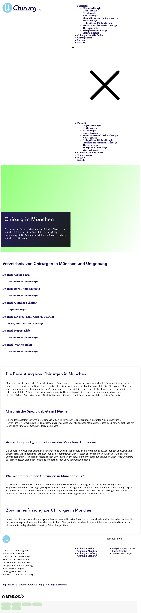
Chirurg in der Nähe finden (90, 35)
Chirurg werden (84, 38)
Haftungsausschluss (56, 584)
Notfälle (81, 42)
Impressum (8, 584)
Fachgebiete (82, 6)
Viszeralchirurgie (91, 33)
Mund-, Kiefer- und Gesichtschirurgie (100, 18)
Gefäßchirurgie (90, 11)
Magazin (81, 40)
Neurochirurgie (90, 20)
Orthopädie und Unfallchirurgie (98, 23)
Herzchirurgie (89, 13)
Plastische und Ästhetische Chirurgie (100, 25)
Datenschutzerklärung (30, 584)
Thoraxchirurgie (90, 28)
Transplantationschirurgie (95, 30)
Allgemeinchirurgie (92, 8)
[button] (105, 83)
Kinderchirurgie (90, 15)
